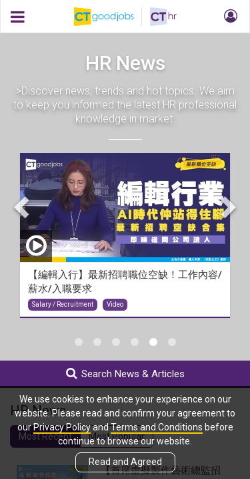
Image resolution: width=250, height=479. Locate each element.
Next (226, 207)
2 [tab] (97, 342)
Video (115, 304)
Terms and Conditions (157, 427)
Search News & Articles (125, 373)
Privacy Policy (62, 427)
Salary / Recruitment (62, 304)
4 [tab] (135, 342)
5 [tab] (153, 342)
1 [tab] (79, 342)
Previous (23, 207)
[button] (228, 16)
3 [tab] (116, 342)
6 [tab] (172, 342)
